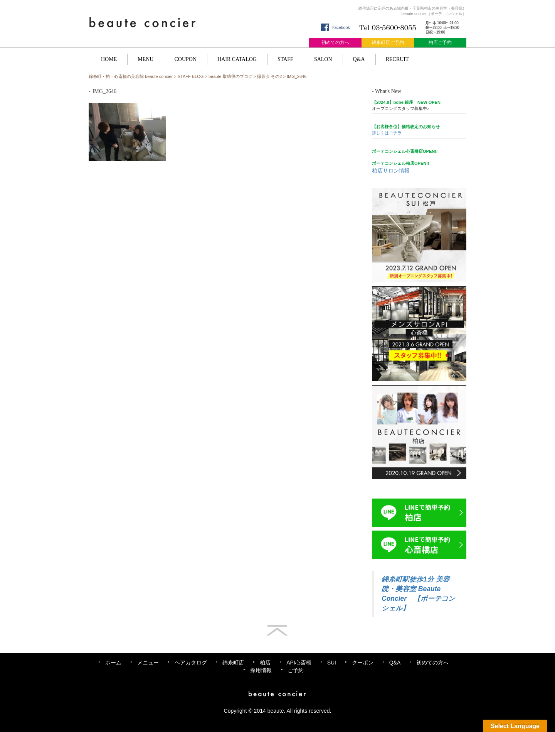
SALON (323, 59)
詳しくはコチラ (387, 132)
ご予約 (296, 670)
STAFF (285, 59)
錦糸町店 (233, 662)
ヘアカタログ (191, 662)
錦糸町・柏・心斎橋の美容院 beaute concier (131, 76)
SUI (331, 662)
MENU (145, 59)
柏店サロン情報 (391, 170)
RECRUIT (397, 59)
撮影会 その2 (269, 76)
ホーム (113, 662)
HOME (109, 59)
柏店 (265, 662)
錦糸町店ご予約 (388, 42)
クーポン (362, 662)
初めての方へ (335, 42)
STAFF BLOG (191, 76)
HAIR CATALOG (237, 59)
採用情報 (261, 670)
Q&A (359, 59)
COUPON (185, 59)
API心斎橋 (298, 662)
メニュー (148, 662)
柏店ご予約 (440, 42)
